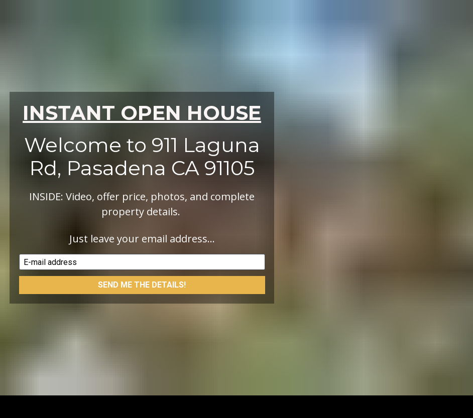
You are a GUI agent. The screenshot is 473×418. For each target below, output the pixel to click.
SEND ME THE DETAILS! (142, 282)
